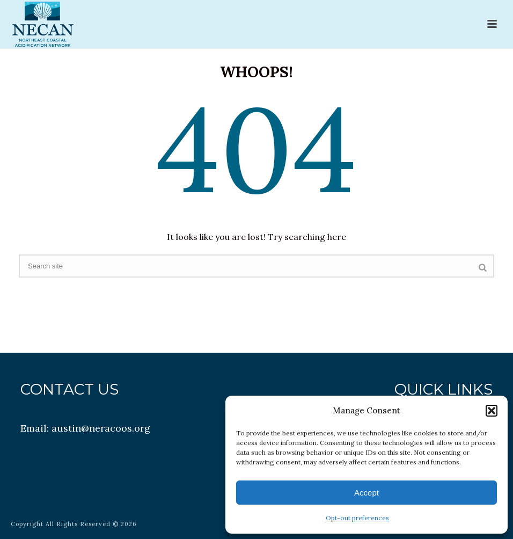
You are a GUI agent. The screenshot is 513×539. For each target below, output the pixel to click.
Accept (366, 492)
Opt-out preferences (357, 518)
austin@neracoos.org (101, 428)
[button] (491, 410)
